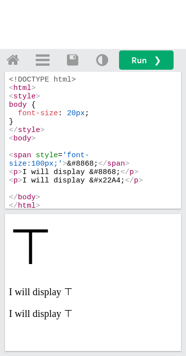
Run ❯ (146, 60)
